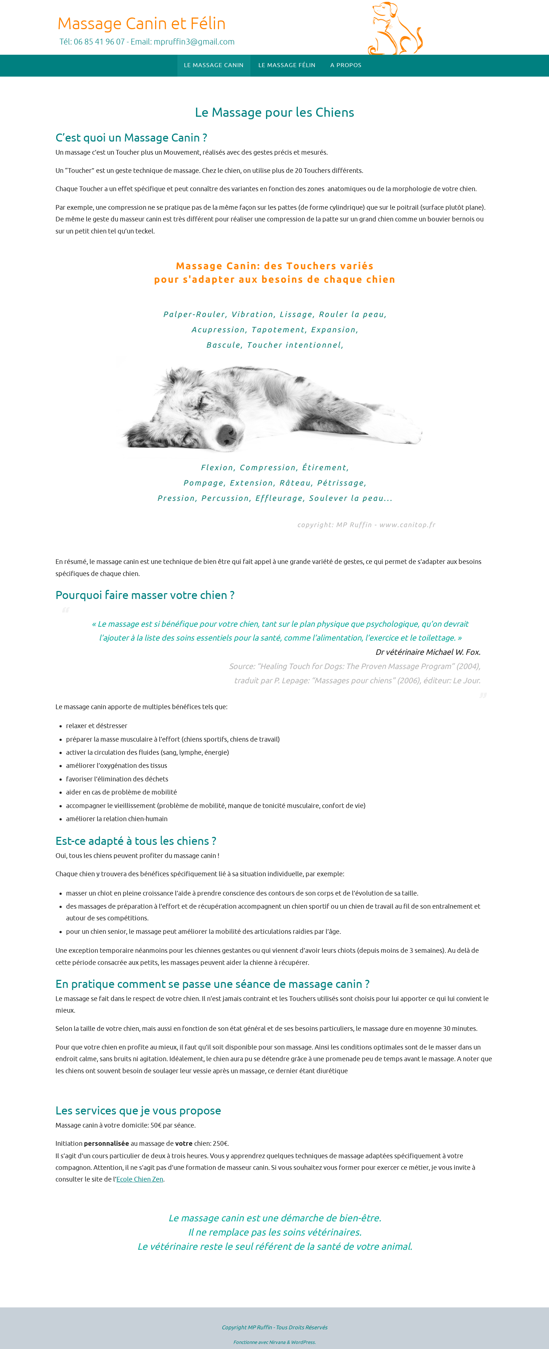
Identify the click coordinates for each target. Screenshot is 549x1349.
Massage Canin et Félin (141, 23)
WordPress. (303, 1342)
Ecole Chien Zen (139, 1179)
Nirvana (277, 1342)
